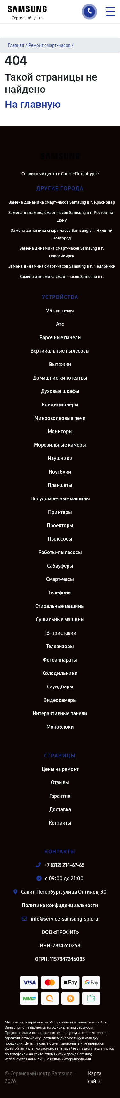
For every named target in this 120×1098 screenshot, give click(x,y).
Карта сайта (94, 1077)
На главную (32, 104)
